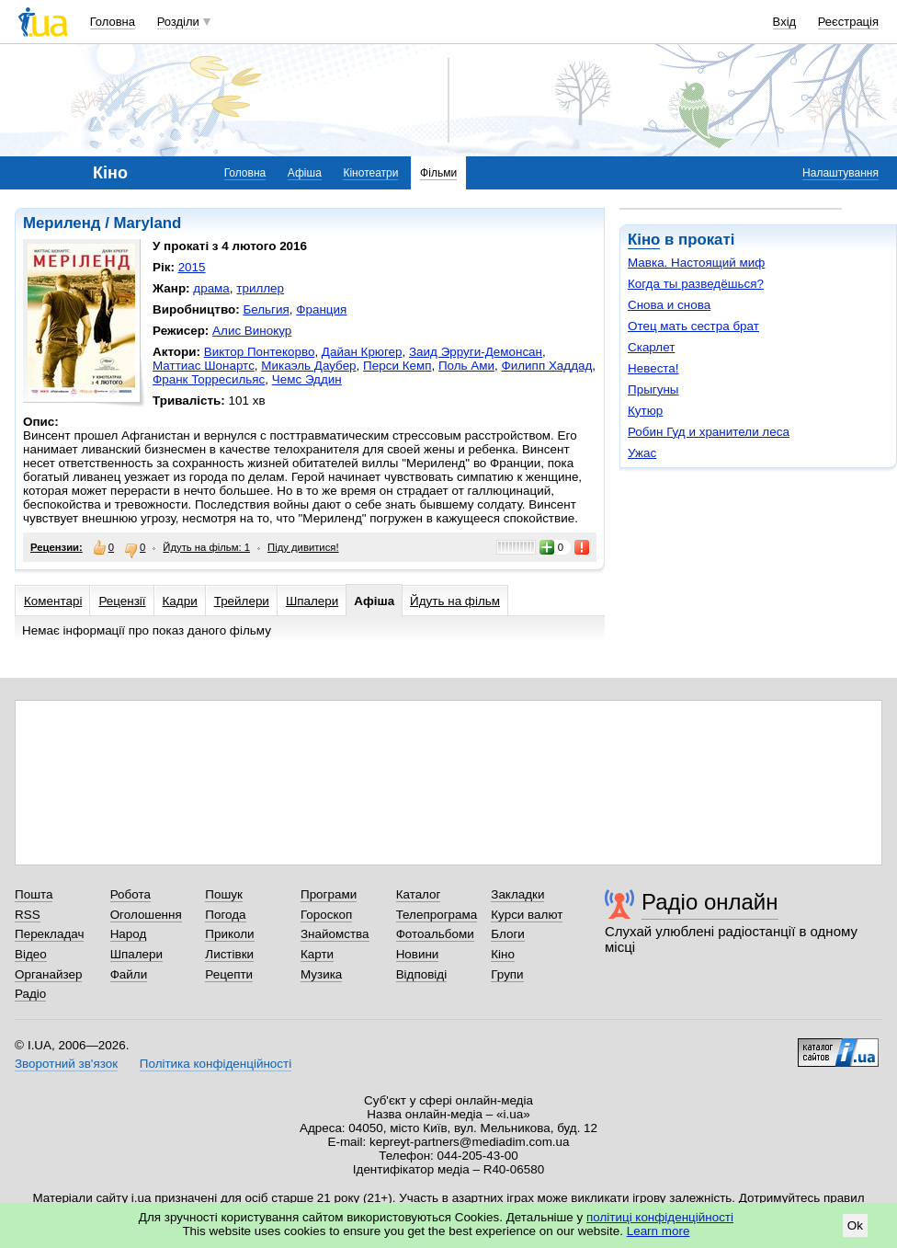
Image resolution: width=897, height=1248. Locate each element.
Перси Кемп (397, 365)
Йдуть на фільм (455, 601)
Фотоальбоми (435, 934)
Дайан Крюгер (362, 352)
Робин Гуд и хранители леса (708, 432)
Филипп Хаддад (547, 365)
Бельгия (266, 309)
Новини (417, 954)
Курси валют (526, 915)
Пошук (224, 894)
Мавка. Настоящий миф (696, 262)
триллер (260, 288)
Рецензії (121, 601)
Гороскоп (326, 915)
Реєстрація (848, 22)
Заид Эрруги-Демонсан (475, 352)
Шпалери (312, 601)
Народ (128, 934)
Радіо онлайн (710, 901)
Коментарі (53, 601)
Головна (112, 22)
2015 (192, 267)
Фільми (438, 172)
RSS (27, 915)
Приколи (229, 934)
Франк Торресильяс (209, 379)
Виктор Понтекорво (259, 352)
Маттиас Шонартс (204, 365)
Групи (507, 974)
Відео (31, 954)
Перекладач (49, 934)
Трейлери (241, 601)
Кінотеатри (370, 172)
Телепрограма (437, 915)
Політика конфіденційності (215, 1064)
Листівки (229, 954)
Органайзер (48, 974)
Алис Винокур (251, 331)
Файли (129, 974)
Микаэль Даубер (308, 365)
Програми (329, 894)
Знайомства (335, 934)
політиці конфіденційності (659, 1217)
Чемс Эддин (307, 379)
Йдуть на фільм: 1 (206, 547)
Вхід (785, 22)
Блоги (508, 934)
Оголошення (146, 915)
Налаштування (840, 172)
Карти (317, 954)
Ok (855, 1225)
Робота (130, 894)
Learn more (658, 1231)
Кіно (644, 239)
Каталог (418, 894)
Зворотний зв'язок (66, 1064)
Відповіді (422, 974)
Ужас (642, 453)
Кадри (180, 601)
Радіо (30, 994)
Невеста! (653, 368)
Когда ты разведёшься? (696, 284)
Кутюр (645, 411)
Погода (225, 915)
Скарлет (651, 347)
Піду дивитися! (303, 547)
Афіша (305, 172)
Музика (321, 974)
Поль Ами (466, 365)
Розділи (178, 22)
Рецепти (229, 974)
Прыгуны (653, 389)
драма (211, 288)
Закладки (517, 894)
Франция (321, 309)
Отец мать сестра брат (693, 326)
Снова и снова (669, 305)
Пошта (33, 894)
